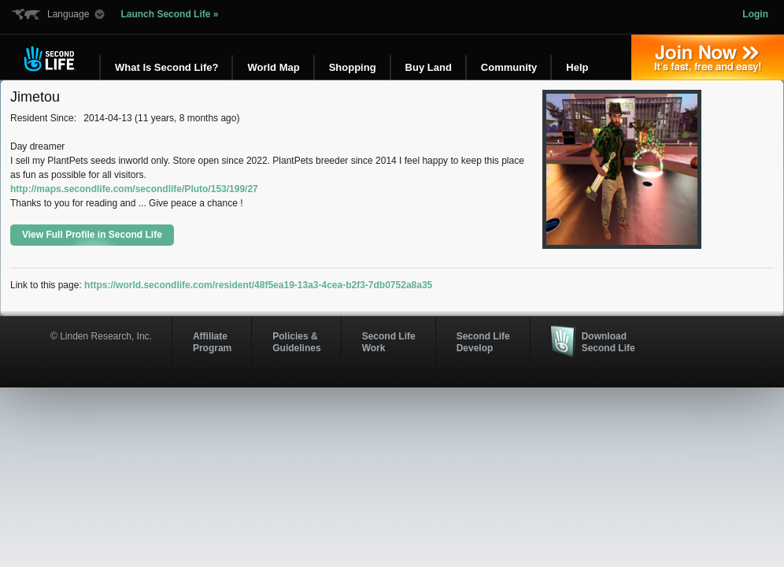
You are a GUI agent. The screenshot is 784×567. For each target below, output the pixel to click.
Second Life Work (389, 342)
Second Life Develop (483, 342)
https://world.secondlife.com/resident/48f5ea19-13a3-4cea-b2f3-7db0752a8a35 (258, 285)
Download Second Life (608, 342)
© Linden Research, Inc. (101, 336)
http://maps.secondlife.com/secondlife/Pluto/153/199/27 (134, 189)
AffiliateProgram (212, 342)
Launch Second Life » (169, 14)
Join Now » (707, 57)
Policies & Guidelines (296, 342)
